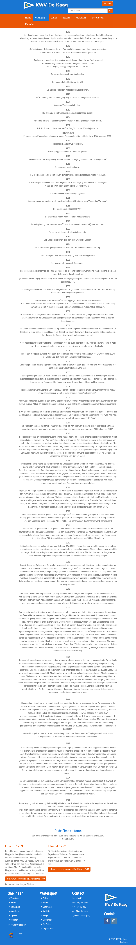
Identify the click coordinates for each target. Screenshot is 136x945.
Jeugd (45, 915)
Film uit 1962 (57, 846)
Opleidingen (15, 911)
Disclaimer (123, 942)
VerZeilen (47, 924)
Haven (13, 902)
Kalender (29, 24)
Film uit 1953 (14, 846)
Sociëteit (14, 920)
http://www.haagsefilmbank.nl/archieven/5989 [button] (26, 879)
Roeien (67, 17)
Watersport (15, 907)
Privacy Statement (18, 925)
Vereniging (41, 17)
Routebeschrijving (82, 915)
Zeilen (55, 17)
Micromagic (47, 920)
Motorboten (98, 17)
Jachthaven (82, 17)
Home (28, 17)
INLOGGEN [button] (107, 4)
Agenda (13, 915)
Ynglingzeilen (48, 928)
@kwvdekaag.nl (80, 911)
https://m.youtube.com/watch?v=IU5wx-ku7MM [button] (69, 869)
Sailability (46, 911)
